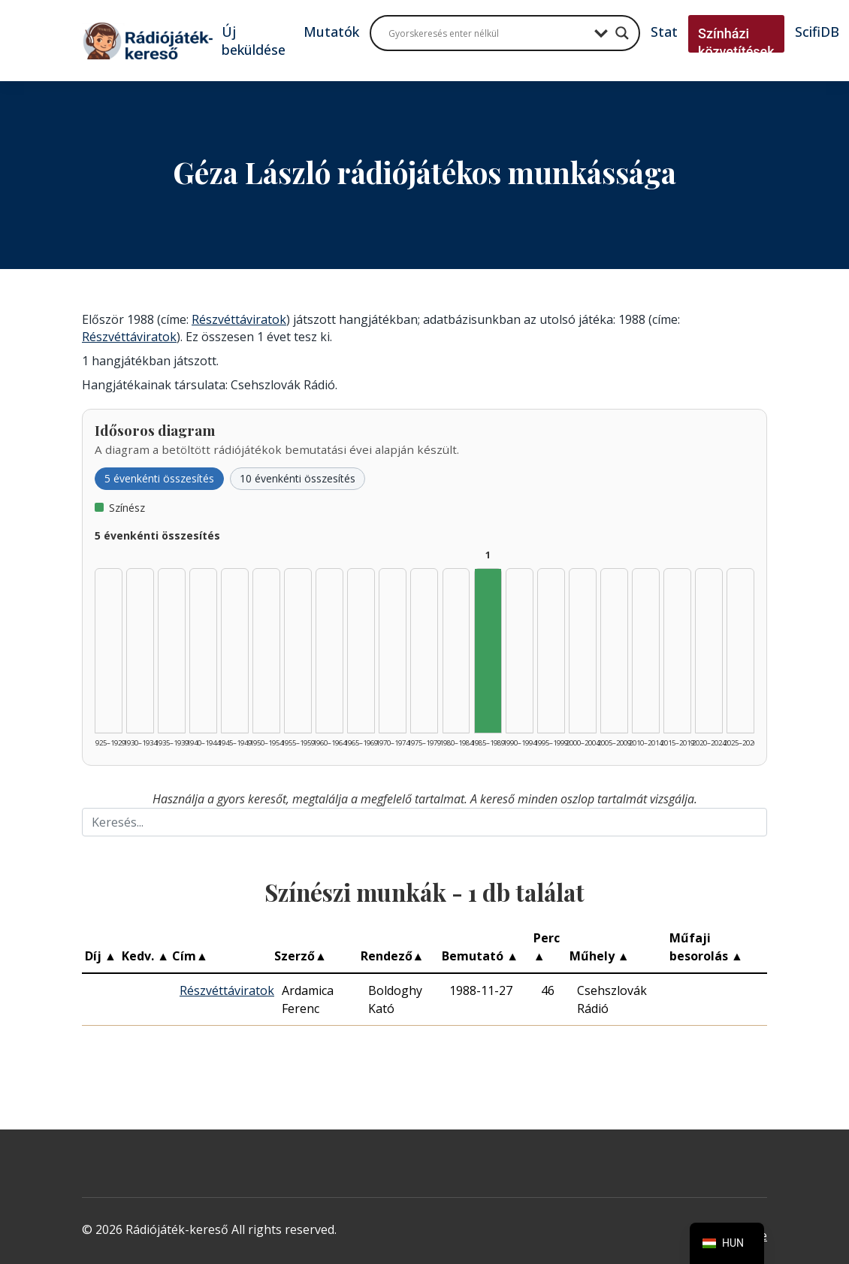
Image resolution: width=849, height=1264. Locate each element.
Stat (664, 32)
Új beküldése (254, 41)
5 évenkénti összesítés (159, 478)
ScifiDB (817, 32)
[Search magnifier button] (622, 33)
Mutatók (331, 32)
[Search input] (487, 33)
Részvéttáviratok (239, 319)
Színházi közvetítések (736, 42)
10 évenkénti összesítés (297, 478)
